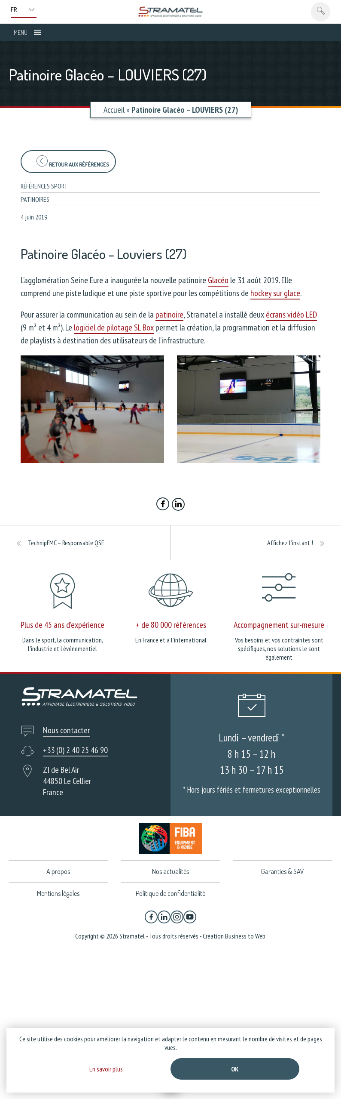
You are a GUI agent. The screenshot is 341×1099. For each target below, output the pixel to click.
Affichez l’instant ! (290, 542)
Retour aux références (73, 161)
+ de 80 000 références (171, 624)
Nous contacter (66, 730)
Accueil (114, 109)
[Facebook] (151, 917)
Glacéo (218, 280)
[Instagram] (176, 917)
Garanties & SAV (282, 871)
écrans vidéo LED (291, 314)
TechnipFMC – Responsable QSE (66, 542)
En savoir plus (106, 1069)
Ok (235, 1069)
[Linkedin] (164, 917)
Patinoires (35, 199)
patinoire (169, 314)
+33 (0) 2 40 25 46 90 (75, 750)
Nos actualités (170, 871)
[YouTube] (189, 917)
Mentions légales (58, 893)
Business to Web (245, 936)
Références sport (44, 186)
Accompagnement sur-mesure (279, 624)
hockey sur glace (275, 293)
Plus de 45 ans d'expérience (62, 624)
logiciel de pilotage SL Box (114, 327)
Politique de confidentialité (170, 893)
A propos (58, 871)
